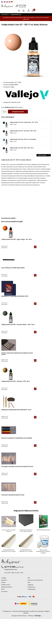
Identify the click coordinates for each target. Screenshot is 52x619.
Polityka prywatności (6, 587)
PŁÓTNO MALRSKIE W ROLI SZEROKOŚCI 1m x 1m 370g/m (26, 550)
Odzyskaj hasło (32, 589)
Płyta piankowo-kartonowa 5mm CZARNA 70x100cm (26, 530)
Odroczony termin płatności (35, 580)
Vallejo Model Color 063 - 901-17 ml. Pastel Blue (23, 139)
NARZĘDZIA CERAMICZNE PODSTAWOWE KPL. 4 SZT (16, 410)
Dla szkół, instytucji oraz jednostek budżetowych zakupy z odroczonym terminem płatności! (26, 18)
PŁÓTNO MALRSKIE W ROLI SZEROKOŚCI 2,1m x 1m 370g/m (9, 550)
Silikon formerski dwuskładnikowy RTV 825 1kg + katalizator (43, 551)
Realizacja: (34, 615)
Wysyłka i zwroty (5, 585)
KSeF (29, 578)
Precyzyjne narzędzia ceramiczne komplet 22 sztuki (17, 466)
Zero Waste (4, 591)
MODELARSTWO (5, 14)
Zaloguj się (30, 585)
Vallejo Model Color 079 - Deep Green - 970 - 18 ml (24, 122)
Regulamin (4, 580)
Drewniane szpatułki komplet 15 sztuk (12, 495)
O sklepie (3, 578)
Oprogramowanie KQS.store (19, 615)
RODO (2, 589)
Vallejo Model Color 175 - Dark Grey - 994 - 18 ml (23, 131)
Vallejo (12, 87)
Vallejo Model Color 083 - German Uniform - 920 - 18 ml (18, 324)
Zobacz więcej (43, 155)
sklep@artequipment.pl (10, 569)
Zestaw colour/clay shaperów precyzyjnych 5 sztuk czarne (17, 353)
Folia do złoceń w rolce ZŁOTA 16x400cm (8, 530)
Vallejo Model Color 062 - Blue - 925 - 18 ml (21, 148)
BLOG (29, 582)
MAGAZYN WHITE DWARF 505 (43, 530)
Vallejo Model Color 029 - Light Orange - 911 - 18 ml (16, 239)
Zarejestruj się (31, 587)
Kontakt (3, 582)
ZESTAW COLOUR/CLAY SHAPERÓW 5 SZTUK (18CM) (16, 438)
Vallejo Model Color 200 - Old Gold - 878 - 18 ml (15, 381)
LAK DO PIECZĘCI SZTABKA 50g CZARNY (13, 268)
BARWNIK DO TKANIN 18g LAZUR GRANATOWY (14, 296)
